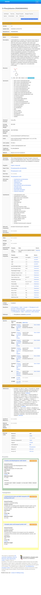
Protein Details (33, 460)
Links (17, 16)
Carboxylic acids (17, 186)
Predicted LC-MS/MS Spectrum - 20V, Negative (18, 358)
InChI (26, 77)
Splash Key (25, 322)
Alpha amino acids (18, 180)
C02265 (31, 442)
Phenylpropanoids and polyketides (19, 168)
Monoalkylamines (18, 188)
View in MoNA (37, 324)
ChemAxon (36, 261)
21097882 (23, 406)
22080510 (28, 393)
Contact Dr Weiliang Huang (17, 572)
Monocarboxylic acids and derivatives (22, 185)
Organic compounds (15, 165)
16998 (30, 435)
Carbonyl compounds (19, 191)
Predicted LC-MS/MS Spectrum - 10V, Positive (18, 327)
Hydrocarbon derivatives (19, 189)
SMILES (22, 77)
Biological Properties (29, 13)
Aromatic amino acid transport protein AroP (15, 524)
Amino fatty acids (18, 183)
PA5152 (6, 514)
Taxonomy (12, 13)
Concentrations (11, 16)
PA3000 (6, 541)
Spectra (5, 16)
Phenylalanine (32, 447)
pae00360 (28, 314)
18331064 (20, 415)
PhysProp (38, 250)
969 (30, 444)
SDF (17, 77)
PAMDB (7, 1)
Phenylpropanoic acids (16, 171)
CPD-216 (31, 449)
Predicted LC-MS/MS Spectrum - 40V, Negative (18, 366)
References (21, 16)
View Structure (31, 77)
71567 (30, 440)
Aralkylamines (17, 182)
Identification (6, 13)
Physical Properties (20, 13)
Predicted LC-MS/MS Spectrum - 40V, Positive (18, 343)
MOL (14, 77)
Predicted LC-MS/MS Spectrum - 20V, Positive (18, 335)
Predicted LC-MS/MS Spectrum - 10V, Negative (18, 351)
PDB (19, 77)
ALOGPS (36, 257)
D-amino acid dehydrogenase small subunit (15, 460)
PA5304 (6, 474)
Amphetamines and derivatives (21, 179)
